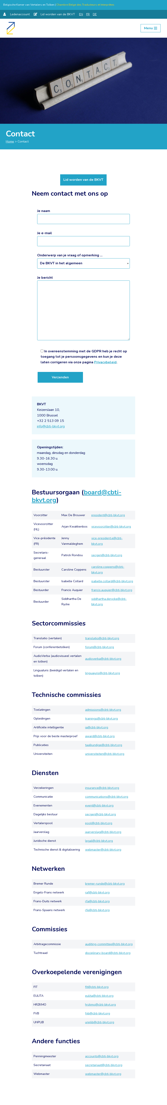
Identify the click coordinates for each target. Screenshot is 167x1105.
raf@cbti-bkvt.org (97, 892)
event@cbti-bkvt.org (99, 805)
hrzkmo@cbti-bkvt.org (100, 1004)
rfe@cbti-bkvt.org (97, 910)
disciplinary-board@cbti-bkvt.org (107, 953)
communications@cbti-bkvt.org (106, 796)
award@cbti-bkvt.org (100, 736)
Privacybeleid (105, 362)
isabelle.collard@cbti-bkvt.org (112, 581)
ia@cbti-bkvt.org (96, 727)
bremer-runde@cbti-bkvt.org (105, 883)
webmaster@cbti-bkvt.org (103, 849)
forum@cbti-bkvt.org (99, 647)
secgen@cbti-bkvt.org (106, 555)
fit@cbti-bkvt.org (97, 987)
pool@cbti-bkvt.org (98, 823)
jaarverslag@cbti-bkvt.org (103, 832)
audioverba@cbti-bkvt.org (103, 658)
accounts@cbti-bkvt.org (101, 1056)
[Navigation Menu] (151, 28)
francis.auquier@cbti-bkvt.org (111, 590)
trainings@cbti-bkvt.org (101, 718)
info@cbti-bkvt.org (51, 426)
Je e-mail (83, 237)
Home (10, 141)
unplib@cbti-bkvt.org (99, 1022)
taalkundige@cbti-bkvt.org (103, 745)
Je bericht (83, 308)
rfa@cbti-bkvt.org (97, 901)
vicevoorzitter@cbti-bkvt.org (111, 526)
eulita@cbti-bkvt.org (99, 996)
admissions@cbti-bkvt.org (103, 709)
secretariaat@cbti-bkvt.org (103, 1065)
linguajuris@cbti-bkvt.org (102, 673)
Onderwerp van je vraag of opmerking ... (83, 259)
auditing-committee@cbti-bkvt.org (109, 944)
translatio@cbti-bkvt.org (102, 638)
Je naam (83, 215)
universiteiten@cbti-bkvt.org (104, 754)
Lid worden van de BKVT (83, 179)
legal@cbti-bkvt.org (99, 841)
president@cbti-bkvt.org (108, 515)
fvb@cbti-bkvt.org (97, 1013)
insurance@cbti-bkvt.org (102, 788)
